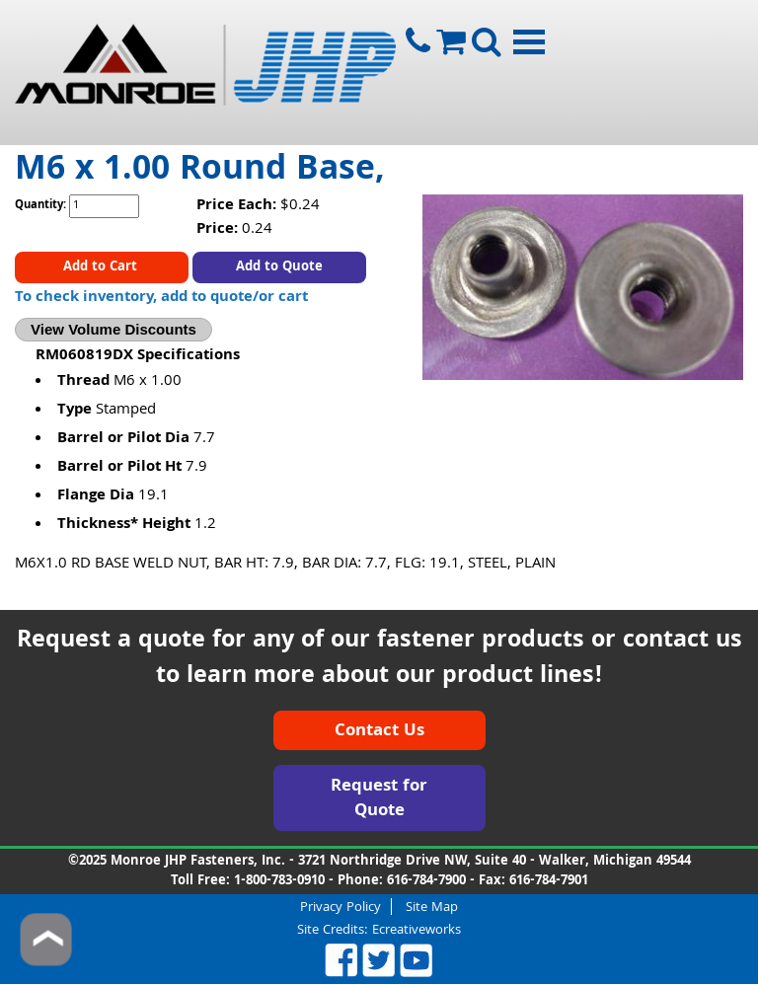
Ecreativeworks (416, 931)
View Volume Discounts (113, 329)
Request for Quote (379, 800)
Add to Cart (102, 267)
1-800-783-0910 (279, 881)
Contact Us (379, 732)
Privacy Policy (340, 906)
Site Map (432, 906)
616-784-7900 (426, 881)
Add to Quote (279, 267)
